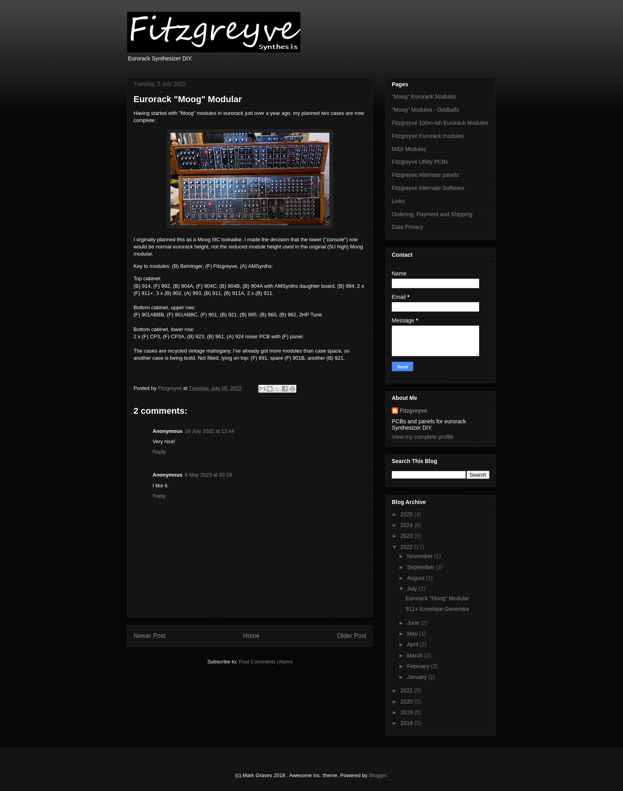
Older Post (351, 635)
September (421, 567)
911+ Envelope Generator (438, 609)
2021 (407, 690)
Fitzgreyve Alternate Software (428, 188)
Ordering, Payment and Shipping (432, 214)
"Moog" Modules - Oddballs (425, 110)
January (417, 677)
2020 (407, 701)
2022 (407, 547)
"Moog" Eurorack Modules (424, 96)
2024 (407, 525)
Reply (159, 452)
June (413, 623)
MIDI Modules (409, 149)
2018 (407, 723)
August (416, 578)
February (419, 666)
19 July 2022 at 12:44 (209, 431)
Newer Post (150, 635)
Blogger (377, 775)
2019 (407, 712)
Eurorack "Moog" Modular (437, 598)
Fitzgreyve (413, 410)
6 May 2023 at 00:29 (208, 475)
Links (398, 201)
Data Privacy (407, 227)
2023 (407, 536)
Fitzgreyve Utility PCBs (420, 162)
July (412, 588)
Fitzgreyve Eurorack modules (428, 136)
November (420, 556)
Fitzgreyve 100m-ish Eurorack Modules (440, 123)
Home (251, 635)
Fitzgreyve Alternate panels (425, 175)
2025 (407, 514)
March (415, 655)
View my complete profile (422, 437)
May (413, 633)
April (413, 644)
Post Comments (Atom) (265, 662)
